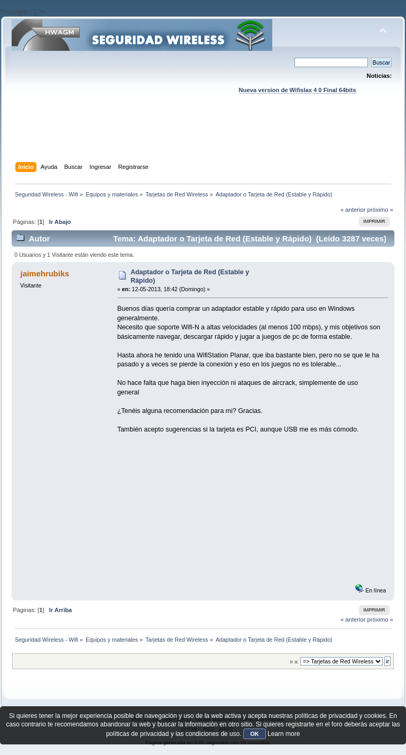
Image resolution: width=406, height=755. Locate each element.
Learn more (283, 734)
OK (254, 734)
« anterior (352, 209)
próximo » (380, 209)
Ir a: (294, 661)
